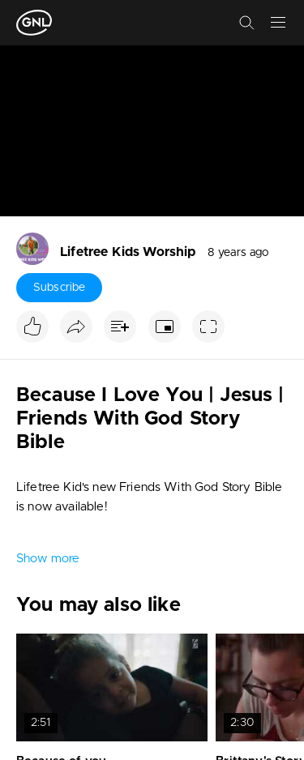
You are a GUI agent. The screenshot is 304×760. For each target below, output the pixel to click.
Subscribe (59, 287)
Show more (47, 559)
